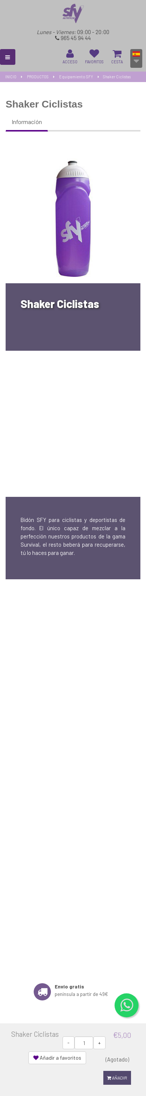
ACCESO (70, 56)
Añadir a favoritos (57, 1057)
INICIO (10, 76)
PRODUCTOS (38, 76)
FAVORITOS (94, 56)
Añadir (117, 1077)
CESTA (117, 56)
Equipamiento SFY (76, 76)
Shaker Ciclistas (117, 76)
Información (27, 121)
